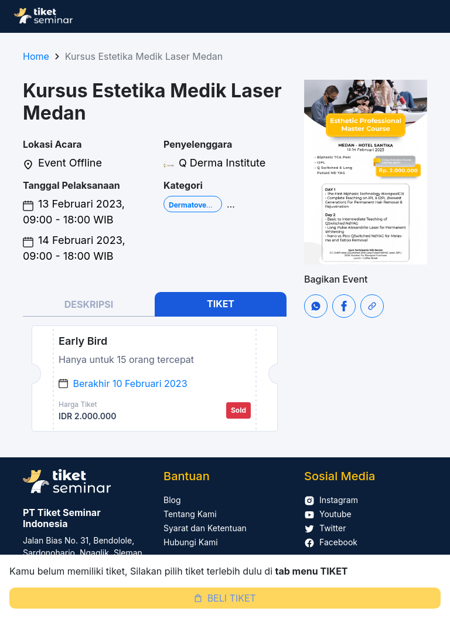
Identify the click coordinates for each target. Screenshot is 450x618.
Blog (172, 500)
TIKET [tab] (220, 304)
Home (36, 56)
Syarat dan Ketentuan (205, 528)
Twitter (325, 528)
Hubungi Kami (190, 542)
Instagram (331, 500)
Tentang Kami (190, 514)
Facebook (330, 542)
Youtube (328, 514)
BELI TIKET (225, 598)
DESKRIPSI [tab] (89, 304)
